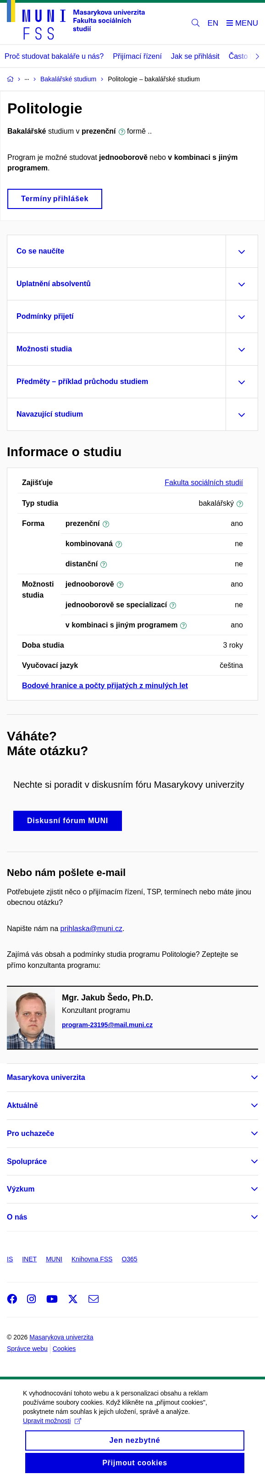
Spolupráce (27, 1161)
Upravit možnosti (52, 1430)
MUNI (54, 1259)
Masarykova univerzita (46, 1077)
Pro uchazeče (30, 1133)
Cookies (64, 1348)
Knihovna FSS (92, 1259)
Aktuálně (22, 1105)
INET (29, 1259)
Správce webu (27, 1348)
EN (213, 23)
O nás (17, 1217)
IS (10, 1259)
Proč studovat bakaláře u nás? (54, 56)
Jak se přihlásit (195, 56)
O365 (129, 1259)
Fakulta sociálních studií (204, 482)
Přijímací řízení (137, 56)
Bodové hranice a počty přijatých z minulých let (105, 685)
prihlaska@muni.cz (91, 928)
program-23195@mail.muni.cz (107, 1025)
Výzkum (20, 1189)
